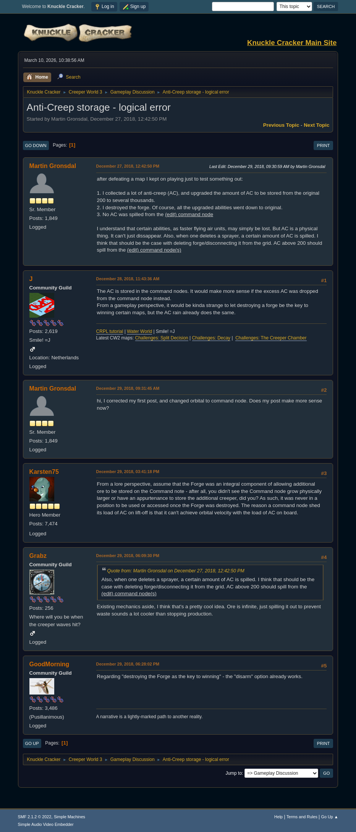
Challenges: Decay (211, 338)
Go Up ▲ (329, 816)
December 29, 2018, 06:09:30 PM (127, 555)
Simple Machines (69, 816)
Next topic (316, 125)
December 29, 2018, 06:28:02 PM (127, 664)
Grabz (38, 556)
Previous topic (281, 125)
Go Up (32, 743)
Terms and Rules (301, 816)
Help (278, 816)
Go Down (36, 145)
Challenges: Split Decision (161, 338)
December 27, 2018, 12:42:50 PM (127, 166)
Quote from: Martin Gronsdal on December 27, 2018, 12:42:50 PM (175, 571)
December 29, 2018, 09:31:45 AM (128, 388)
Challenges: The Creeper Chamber (270, 338)
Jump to (233, 773)
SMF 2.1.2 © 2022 (35, 816)
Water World (139, 331)
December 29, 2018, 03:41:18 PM (127, 471)
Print (323, 145)
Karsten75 (44, 472)
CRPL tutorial (109, 331)
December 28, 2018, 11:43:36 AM (128, 278)
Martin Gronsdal (52, 166)
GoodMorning (49, 664)
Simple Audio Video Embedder (46, 824)
